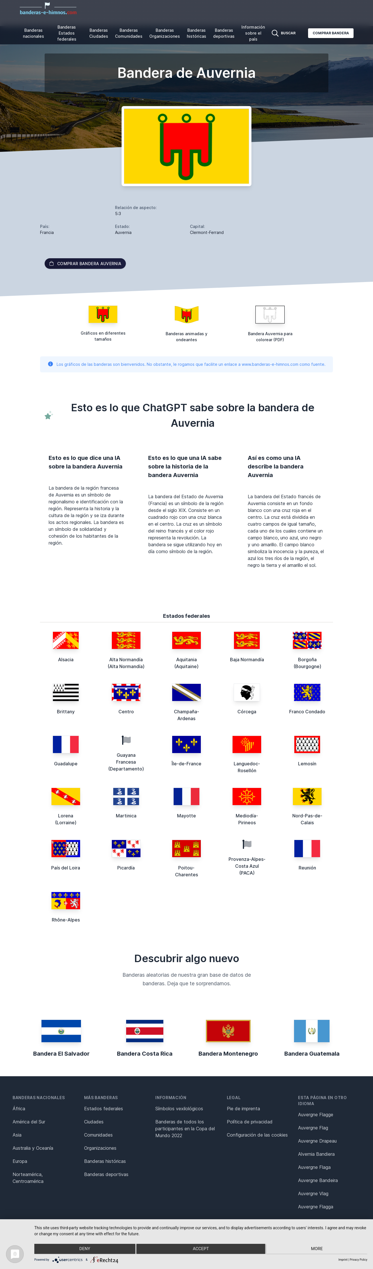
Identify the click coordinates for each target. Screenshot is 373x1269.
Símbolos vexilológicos (179, 1108)
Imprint (343, 1259)
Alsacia (66, 659)
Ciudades (94, 1122)
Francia (47, 232)
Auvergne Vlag (313, 1193)
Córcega (246, 711)
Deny (83, 1249)
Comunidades (98, 1135)
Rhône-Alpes (66, 920)
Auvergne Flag (313, 1128)
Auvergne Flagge (315, 1114)
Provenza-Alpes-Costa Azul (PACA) (247, 866)
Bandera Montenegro (228, 1053)
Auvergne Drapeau (317, 1141)
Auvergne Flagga (315, 1207)
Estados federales (103, 1108)
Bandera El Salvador (61, 1053)
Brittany (66, 711)
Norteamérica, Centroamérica (28, 1177)
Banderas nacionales (33, 33)
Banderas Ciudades (98, 33)
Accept (201, 1249)
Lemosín (307, 763)
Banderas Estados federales (66, 33)
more (318, 1249)
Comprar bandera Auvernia (85, 263)
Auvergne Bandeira (318, 1180)
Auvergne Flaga (314, 1167)
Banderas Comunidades (128, 33)
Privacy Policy (358, 1259)
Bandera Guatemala (312, 1053)
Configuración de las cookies (257, 1135)
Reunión (307, 868)
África (19, 1108)
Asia (17, 1135)
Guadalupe (66, 763)
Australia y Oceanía (33, 1148)
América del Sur (29, 1122)
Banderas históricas (196, 33)
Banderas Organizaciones (164, 33)
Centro (126, 711)
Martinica (126, 816)
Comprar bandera (331, 33)
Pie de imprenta (243, 1108)
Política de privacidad (250, 1122)
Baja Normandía (247, 659)
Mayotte (186, 816)
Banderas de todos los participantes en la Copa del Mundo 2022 (185, 1128)
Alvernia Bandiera (316, 1154)
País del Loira (65, 868)
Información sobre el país (253, 33)
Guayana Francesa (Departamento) (126, 762)
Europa (20, 1161)
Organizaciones (100, 1148)
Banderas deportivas (224, 33)
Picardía (126, 868)
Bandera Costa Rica (144, 1053)
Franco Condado (307, 711)
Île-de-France (186, 763)
